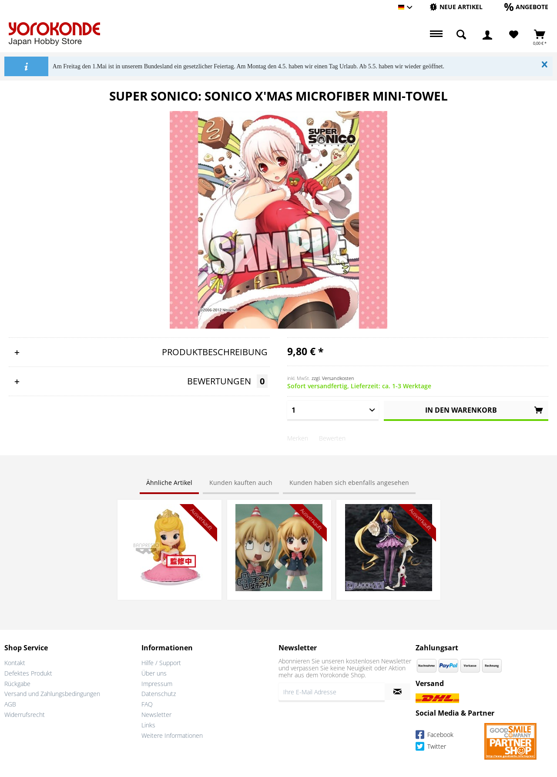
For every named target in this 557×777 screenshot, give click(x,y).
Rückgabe (17, 683)
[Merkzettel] (513, 35)
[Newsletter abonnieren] (397, 691)
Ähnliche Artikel (169, 482)
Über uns (154, 673)
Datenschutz (158, 694)
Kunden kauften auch (240, 482)
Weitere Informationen (172, 735)
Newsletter (156, 714)
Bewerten (332, 438)
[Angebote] (526, 7)
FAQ (147, 704)
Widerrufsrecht (24, 714)
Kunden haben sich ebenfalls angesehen (349, 482)
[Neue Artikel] (456, 7)
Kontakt (14, 663)
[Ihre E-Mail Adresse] (331, 691)
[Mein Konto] (487, 35)
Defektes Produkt (28, 673)
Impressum (156, 683)
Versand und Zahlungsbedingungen (52, 694)
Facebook (434, 735)
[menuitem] (456, 7)
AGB (10, 704)
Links (148, 725)
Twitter (431, 747)
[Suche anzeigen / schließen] (461, 35)
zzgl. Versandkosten (333, 378)
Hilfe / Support (161, 663)
